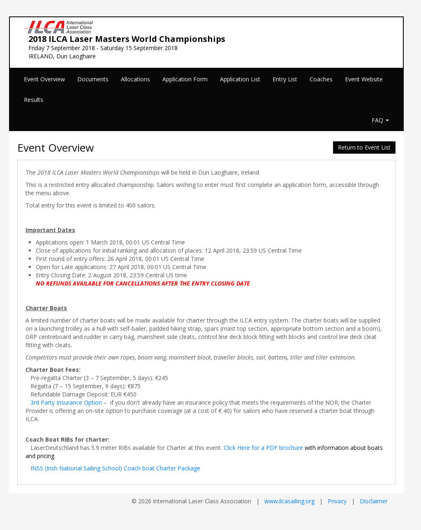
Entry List (285, 79)
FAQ (380, 120)
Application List (240, 79)
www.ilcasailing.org (289, 501)
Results (33, 100)
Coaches (321, 79)
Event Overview (44, 79)
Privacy (337, 501)
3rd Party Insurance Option (66, 402)
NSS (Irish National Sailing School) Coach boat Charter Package (116, 468)
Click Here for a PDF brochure (263, 448)
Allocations (135, 79)
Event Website (364, 79)
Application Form (185, 79)
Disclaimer (374, 501)
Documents (93, 79)
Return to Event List (364, 147)
